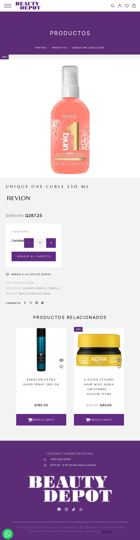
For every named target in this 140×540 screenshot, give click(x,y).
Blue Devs (107, 531)
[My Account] (120, 6)
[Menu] (7, 6)
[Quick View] (61, 360)
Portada (41, 47)
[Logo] (27, 6)
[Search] (113, 6)
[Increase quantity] (51, 243)
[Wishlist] (127, 6)
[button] (41, 420)
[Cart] (134, 6)
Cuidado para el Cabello (41, 288)
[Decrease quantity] (29, 243)
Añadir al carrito (34, 256)
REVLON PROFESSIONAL (35, 293)
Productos (59, 47)
